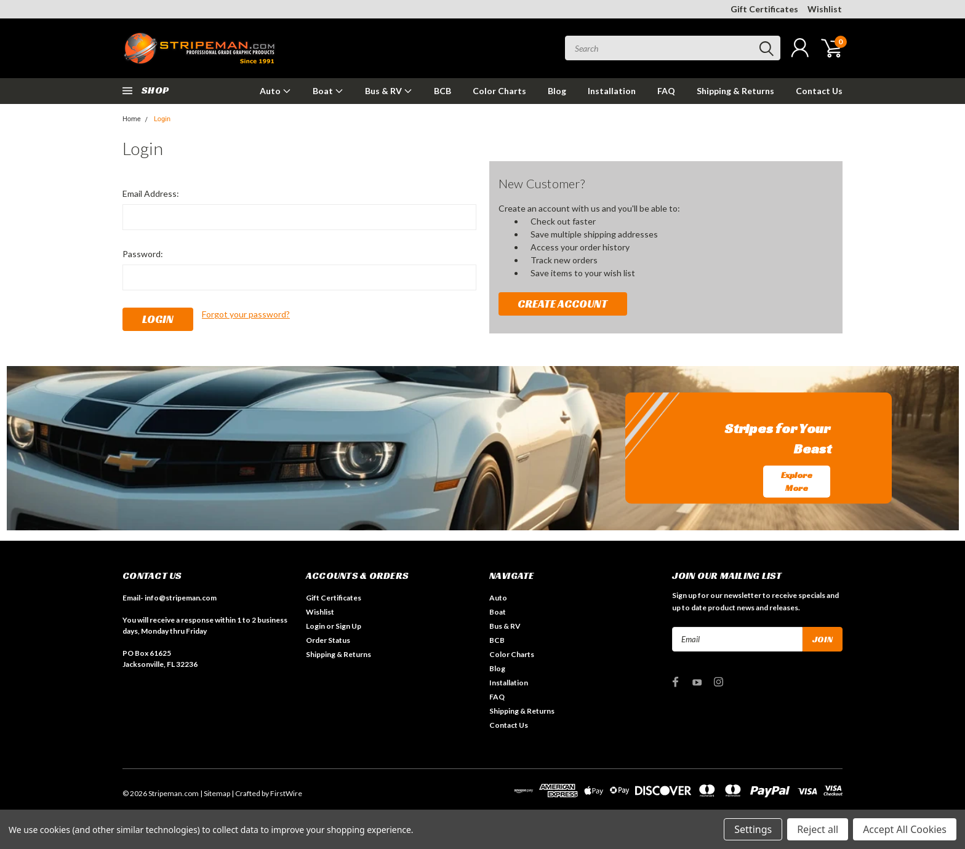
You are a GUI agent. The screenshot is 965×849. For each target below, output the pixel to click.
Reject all (817, 829)
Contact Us (819, 91)
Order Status (328, 640)
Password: (142, 254)
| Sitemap (215, 793)
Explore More (796, 481)
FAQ (666, 91)
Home (131, 119)
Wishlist (824, 9)
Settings (753, 829)
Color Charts (499, 91)
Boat (328, 91)
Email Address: (150, 193)
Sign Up (348, 626)
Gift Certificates (764, 9)
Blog (557, 91)
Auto (275, 91)
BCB (442, 91)
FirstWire (286, 793)
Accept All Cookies (905, 829)
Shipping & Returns (735, 91)
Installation (612, 91)
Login (162, 119)
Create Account (562, 304)
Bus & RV (388, 91)
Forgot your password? (246, 314)
